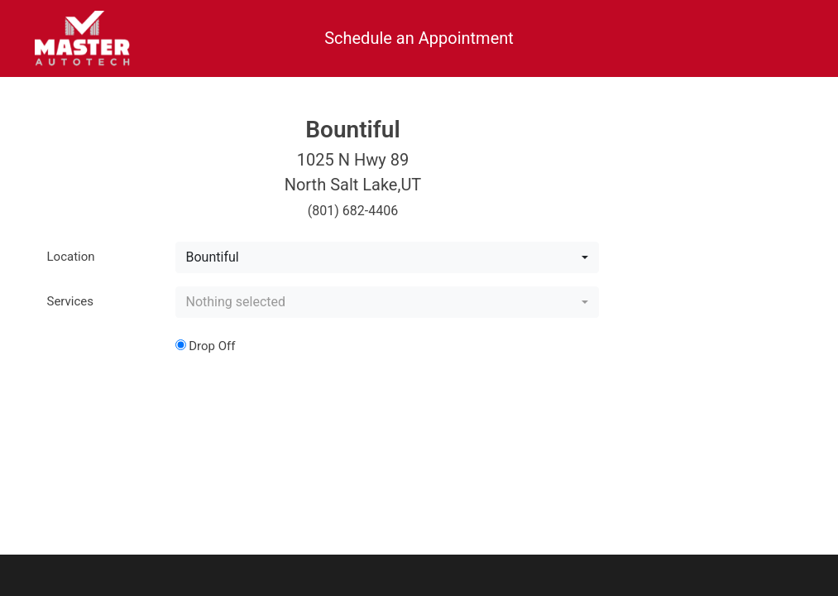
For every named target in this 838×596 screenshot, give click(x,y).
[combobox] (387, 257)
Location (71, 256)
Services (70, 301)
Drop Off (205, 346)
